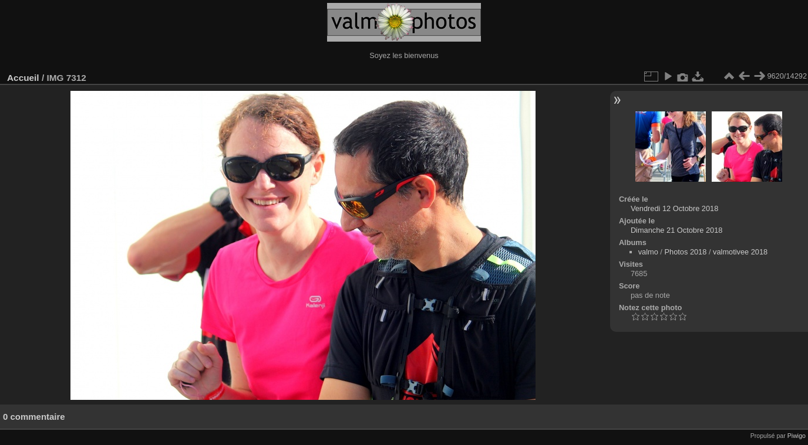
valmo (648, 251)
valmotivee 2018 (740, 251)
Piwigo (796, 435)
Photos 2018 (685, 251)
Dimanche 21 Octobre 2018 (677, 230)
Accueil (23, 78)
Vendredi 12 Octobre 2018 (674, 208)
